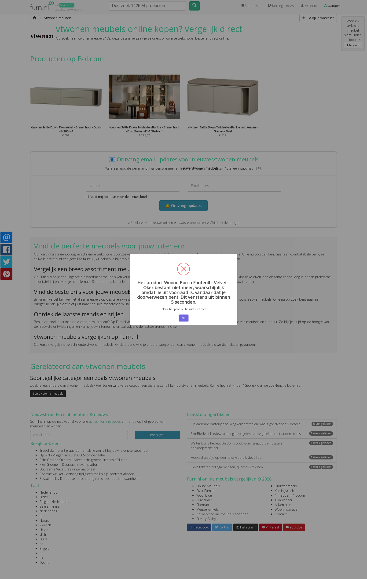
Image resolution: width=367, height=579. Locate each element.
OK (183, 318)
